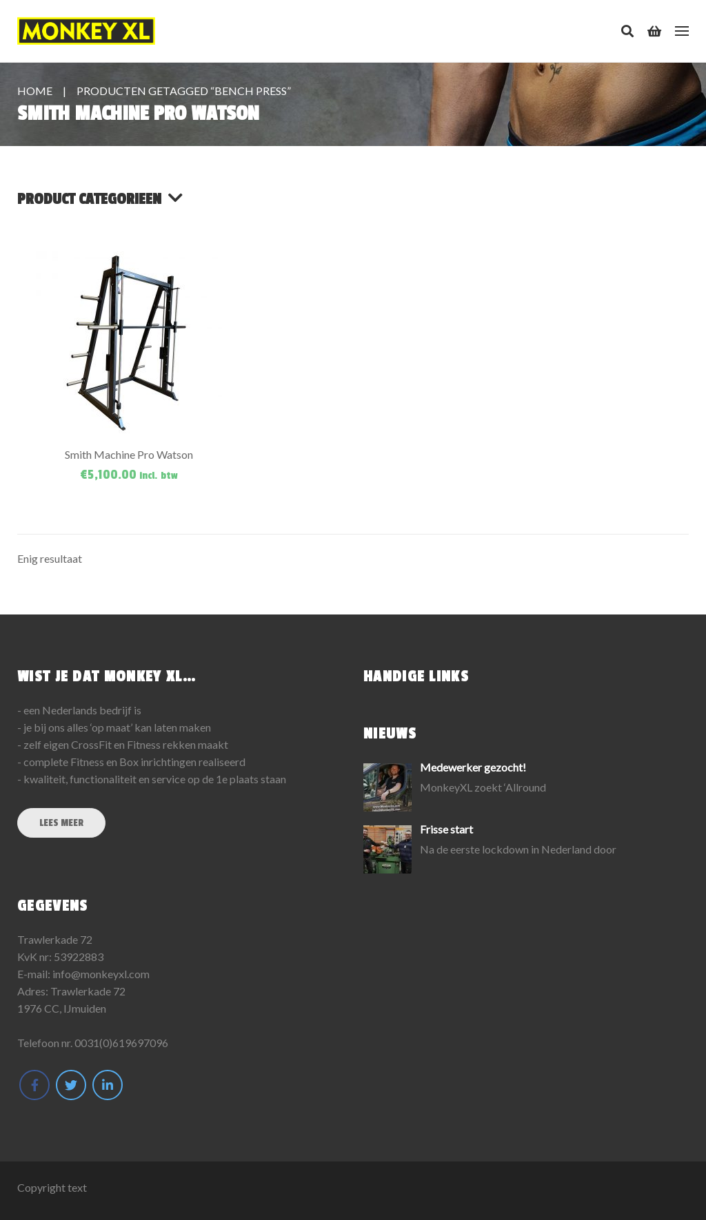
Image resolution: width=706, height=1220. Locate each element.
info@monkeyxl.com (101, 973)
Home (34, 90)
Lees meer (61, 823)
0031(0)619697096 (121, 1042)
